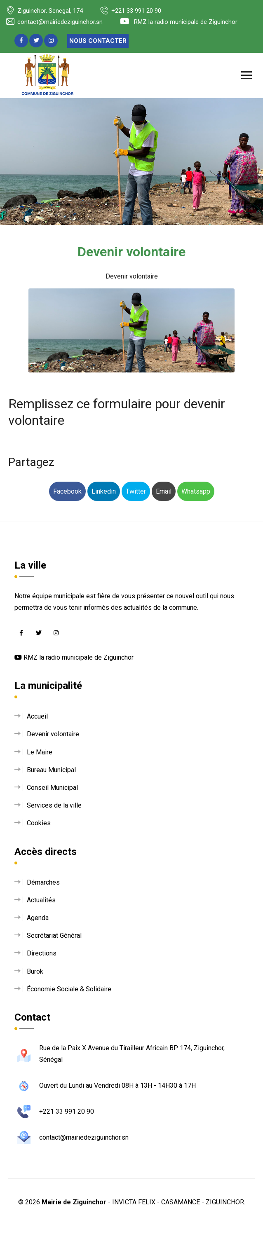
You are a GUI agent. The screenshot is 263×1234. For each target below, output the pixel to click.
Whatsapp (195, 491)
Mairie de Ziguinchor (74, 1202)
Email (163, 491)
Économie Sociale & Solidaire (69, 989)
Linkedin (104, 491)
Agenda (38, 918)
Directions (41, 953)
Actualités (41, 900)
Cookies (39, 823)
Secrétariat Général (54, 935)
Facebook (67, 491)
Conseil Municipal (52, 787)
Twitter (136, 491)
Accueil (37, 716)
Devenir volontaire (53, 734)
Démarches (43, 882)
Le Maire (39, 752)
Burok (35, 971)
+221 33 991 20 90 (130, 10)
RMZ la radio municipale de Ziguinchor (178, 22)
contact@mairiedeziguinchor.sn (54, 22)
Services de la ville (54, 805)
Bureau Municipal (51, 770)
